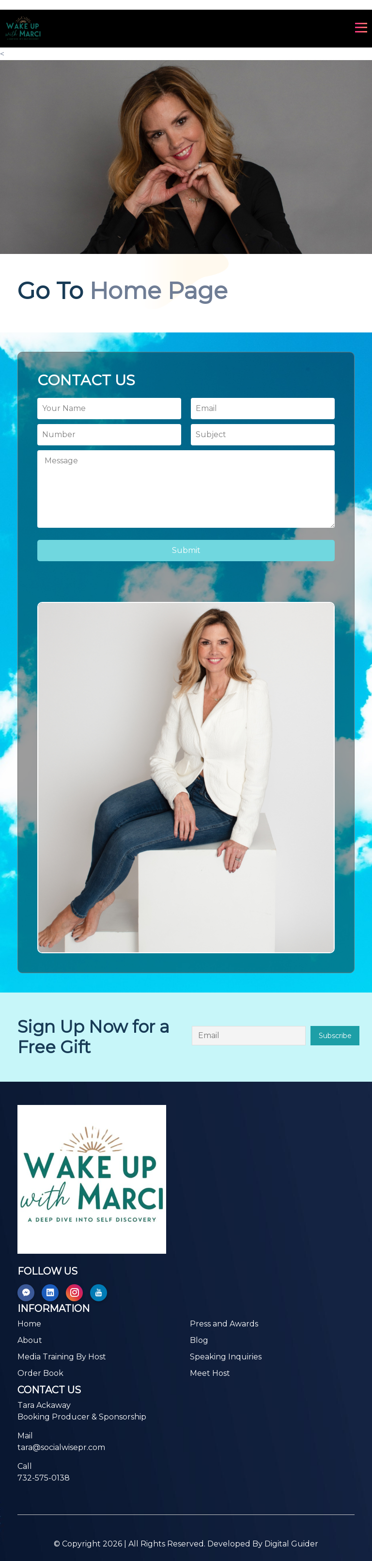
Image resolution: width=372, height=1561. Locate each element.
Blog (199, 1340)
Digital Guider (291, 1543)
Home (29, 1323)
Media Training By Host (61, 1356)
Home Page (159, 291)
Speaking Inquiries (226, 1356)
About (29, 1340)
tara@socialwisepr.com (61, 1447)
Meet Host (210, 1373)
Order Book (40, 1373)
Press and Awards (224, 1323)
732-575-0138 (43, 1477)
